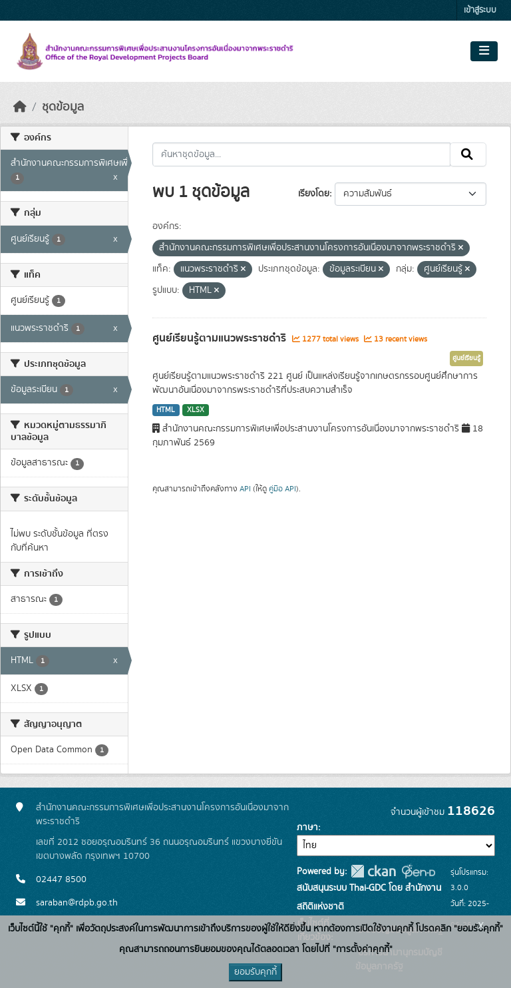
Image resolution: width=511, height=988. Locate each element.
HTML (165, 410)
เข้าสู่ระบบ (480, 10)
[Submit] (468, 154)
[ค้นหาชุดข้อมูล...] (301, 154)
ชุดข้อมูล (63, 107)
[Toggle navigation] (484, 51)
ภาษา (307, 827)
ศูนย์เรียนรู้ (466, 358)
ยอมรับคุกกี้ (255, 972)
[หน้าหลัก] (20, 107)
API (245, 489)
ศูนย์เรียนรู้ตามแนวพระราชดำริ (220, 338)
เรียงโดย (313, 193)
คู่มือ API (282, 489)
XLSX (195, 410)
